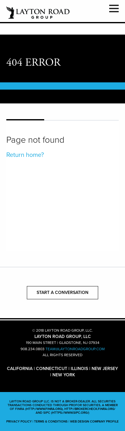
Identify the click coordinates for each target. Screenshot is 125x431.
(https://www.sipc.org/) (70, 413)
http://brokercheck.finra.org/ (89, 409)
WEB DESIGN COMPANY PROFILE (94, 421)
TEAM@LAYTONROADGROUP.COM (75, 349)
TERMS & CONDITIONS (51, 421)
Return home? (25, 155)
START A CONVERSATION (62, 292)
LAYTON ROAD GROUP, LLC (37, 12)
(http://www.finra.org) (44, 409)
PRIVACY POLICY (19, 421)
